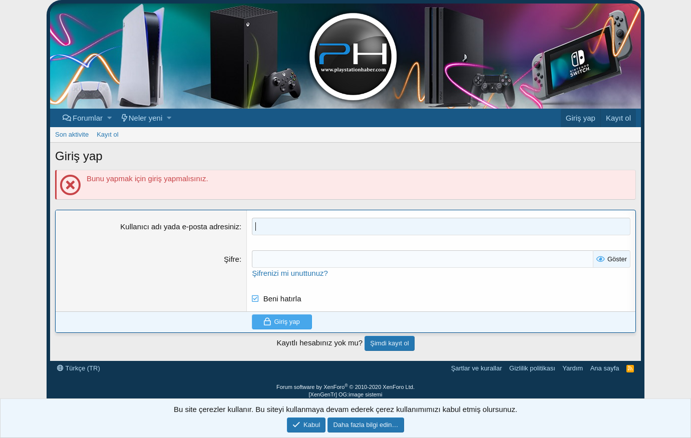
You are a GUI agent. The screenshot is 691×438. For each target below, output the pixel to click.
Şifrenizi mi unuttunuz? (290, 273)
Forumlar (88, 118)
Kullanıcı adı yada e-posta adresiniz (179, 226)
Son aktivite (72, 134)
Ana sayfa (604, 368)
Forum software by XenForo (345, 387)
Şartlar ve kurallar (476, 368)
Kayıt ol (107, 134)
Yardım (572, 368)
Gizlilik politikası (532, 368)
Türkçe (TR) (78, 368)
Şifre (231, 259)
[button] (109, 118)
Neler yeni (146, 118)
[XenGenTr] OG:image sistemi (346, 394)
